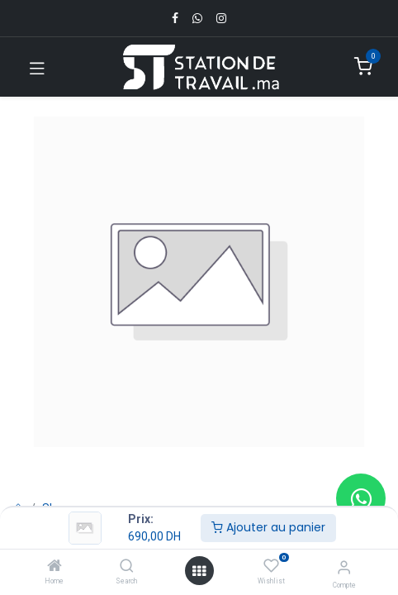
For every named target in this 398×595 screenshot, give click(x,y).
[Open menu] (199, 571)
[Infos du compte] (344, 567)
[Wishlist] (271, 566)
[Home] (54, 567)
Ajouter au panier (268, 527)
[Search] (127, 567)
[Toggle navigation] (37, 67)
